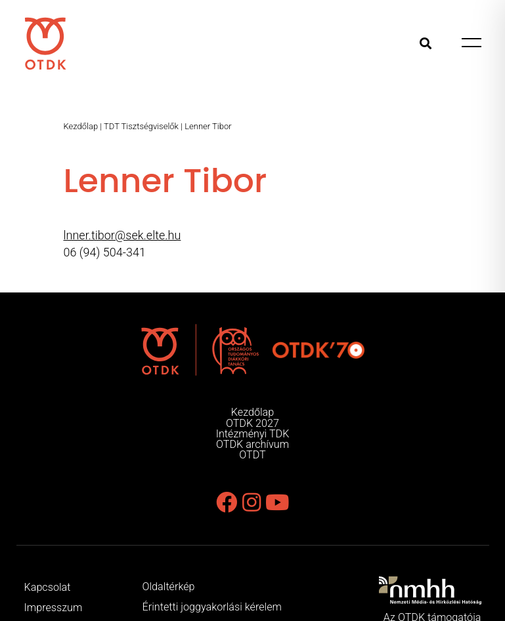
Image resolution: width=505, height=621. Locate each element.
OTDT (252, 455)
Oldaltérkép (169, 586)
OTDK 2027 (252, 423)
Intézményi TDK (253, 434)
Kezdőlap (81, 126)
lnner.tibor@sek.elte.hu (122, 235)
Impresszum (53, 607)
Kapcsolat (47, 587)
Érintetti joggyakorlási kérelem (212, 607)
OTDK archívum (252, 444)
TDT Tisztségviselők (141, 126)
